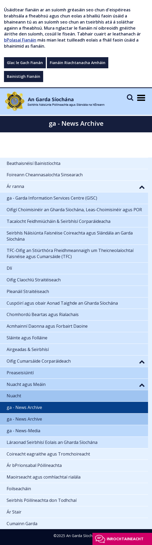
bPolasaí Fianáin (20, 40)
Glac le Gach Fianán (25, 62)
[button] (142, 187)
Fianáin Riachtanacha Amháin (77, 62)
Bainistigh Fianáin (23, 76)
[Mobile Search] (130, 97)
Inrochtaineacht (125, 538)
